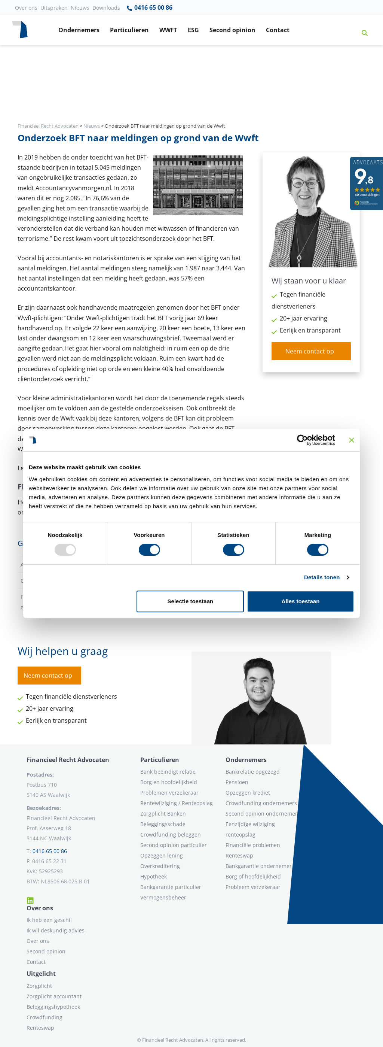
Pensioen (237, 782)
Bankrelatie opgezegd (253, 771)
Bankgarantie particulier (170, 886)
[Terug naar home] (20, 30)
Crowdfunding (44, 1017)
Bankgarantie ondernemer (259, 866)
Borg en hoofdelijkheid (168, 782)
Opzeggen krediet (248, 792)
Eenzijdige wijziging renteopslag (250, 829)
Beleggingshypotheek (53, 1006)
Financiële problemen (253, 845)
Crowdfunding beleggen (170, 834)
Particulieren (129, 30)
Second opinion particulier (173, 845)
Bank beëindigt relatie (168, 771)
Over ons (26, 7)
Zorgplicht (39, 985)
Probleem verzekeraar (253, 886)
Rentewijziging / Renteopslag (176, 803)
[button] (361, 30)
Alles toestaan (301, 601)
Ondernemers (78, 30)
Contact (277, 30)
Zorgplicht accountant (54, 996)
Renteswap (239, 855)
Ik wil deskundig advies (56, 930)
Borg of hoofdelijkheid (253, 876)
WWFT (168, 30)
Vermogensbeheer (163, 897)
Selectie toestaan (191, 601)
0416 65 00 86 (149, 7)
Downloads (106, 7)
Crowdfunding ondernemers (261, 803)
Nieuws (80, 7)
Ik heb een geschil (49, 919)
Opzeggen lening (161, 855)
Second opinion (232, 30)
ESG (193, 30)
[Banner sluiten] (351, 440)
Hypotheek (153, 876)
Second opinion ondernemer (261, 813)
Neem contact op (309, 351)
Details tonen (322, 577)
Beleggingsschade (163, 824)
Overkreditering (160, 866)
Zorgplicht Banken (163, 813)
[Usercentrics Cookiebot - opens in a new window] (302, 440)
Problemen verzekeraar (169, 792)
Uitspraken (54, 7)
